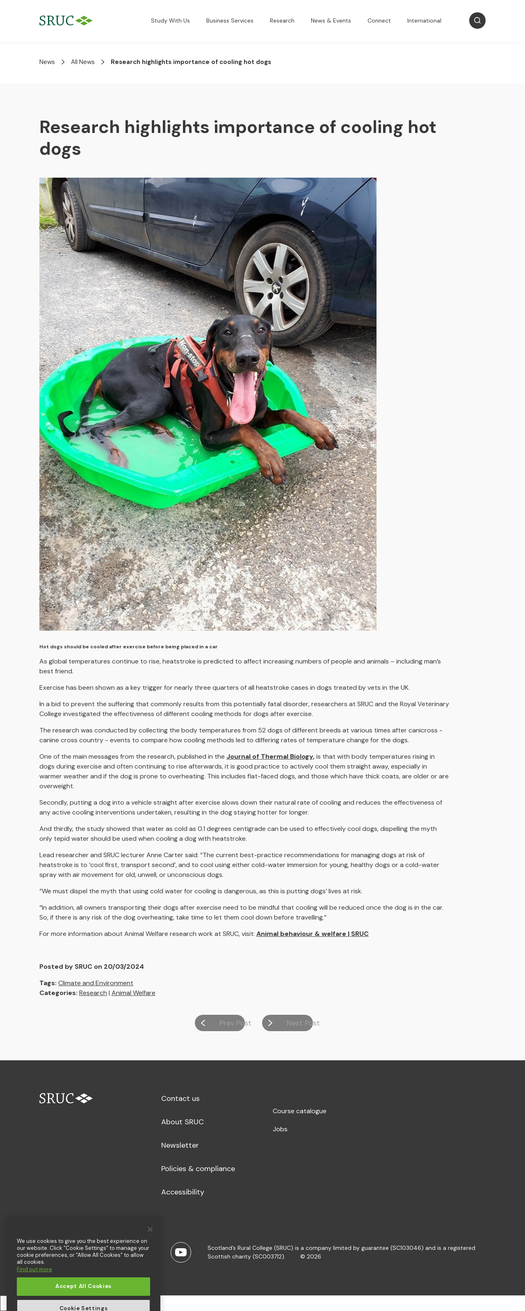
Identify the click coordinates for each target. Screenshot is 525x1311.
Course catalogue (299, 1111)
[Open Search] (477, 20)
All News (83, 62)
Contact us (180, 1098)
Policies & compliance (198, 1169)
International (424, 20)
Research (282, 20)
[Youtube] (181, 1252)
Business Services (229, 20)
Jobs (280, 1129)
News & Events (331, 20)
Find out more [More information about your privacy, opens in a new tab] (34, 1297)
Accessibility (182, 1192)
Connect (379, 20)
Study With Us (170, 20)
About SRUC (182, 1122)
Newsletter (180, 1145)
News (47, 62)
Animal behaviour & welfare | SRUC (312, 933)
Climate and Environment (95, 983)
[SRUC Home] (68, 21)
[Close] (150, 1258)
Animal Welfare (133, 992)
